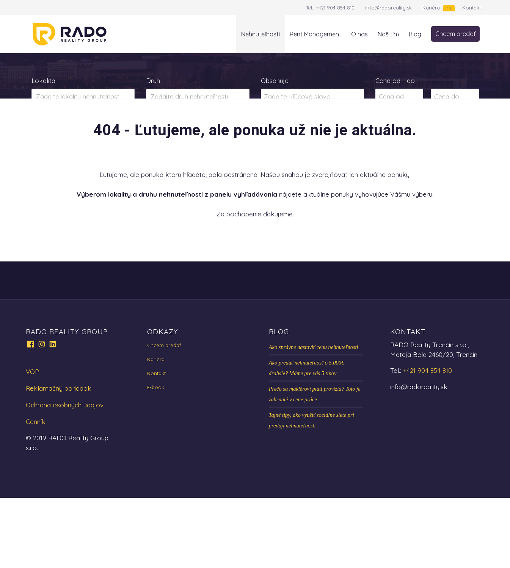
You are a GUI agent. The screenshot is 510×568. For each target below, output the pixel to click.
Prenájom (106, 126)
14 (449, 8)
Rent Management (315, 34)
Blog (415, 34)
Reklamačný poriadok (58, 458)
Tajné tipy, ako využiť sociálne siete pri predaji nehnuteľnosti (311, 490)
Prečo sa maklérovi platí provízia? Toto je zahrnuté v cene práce (315, 464)
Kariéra (431, 8)
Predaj (55, 126)
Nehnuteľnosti (260, 34)
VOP (32, 442)
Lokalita (43, 80)
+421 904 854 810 (335, 8)
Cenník (36, 492)
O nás (359, 34)
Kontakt (471, 8)
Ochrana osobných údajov (65, 475)
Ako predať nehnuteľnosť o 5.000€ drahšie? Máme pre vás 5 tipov (306, 438)
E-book (155, 457)
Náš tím (388, 34)
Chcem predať (455, 34)
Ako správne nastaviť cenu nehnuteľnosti (313, 417)
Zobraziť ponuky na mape (312, 126)
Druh (153, 80)
